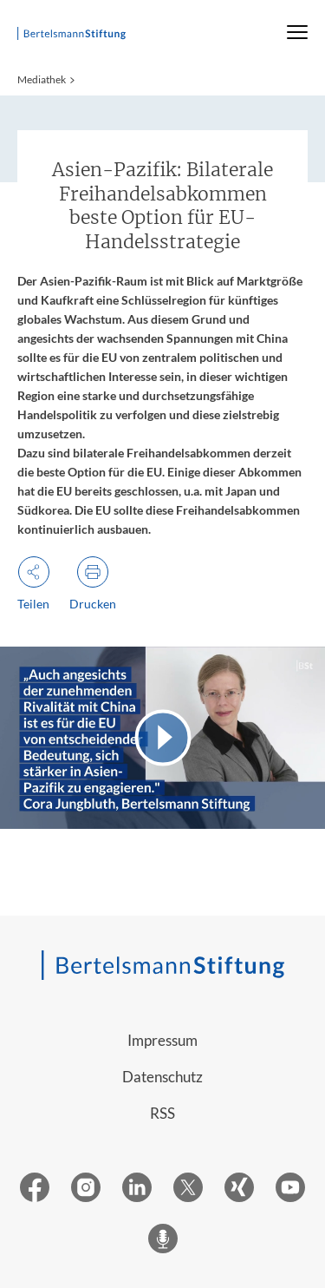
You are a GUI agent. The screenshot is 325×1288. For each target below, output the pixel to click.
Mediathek (41, 79)
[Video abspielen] (162, 738)
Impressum (162, 1040)
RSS (162, 1113)
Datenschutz (162, 1077)
